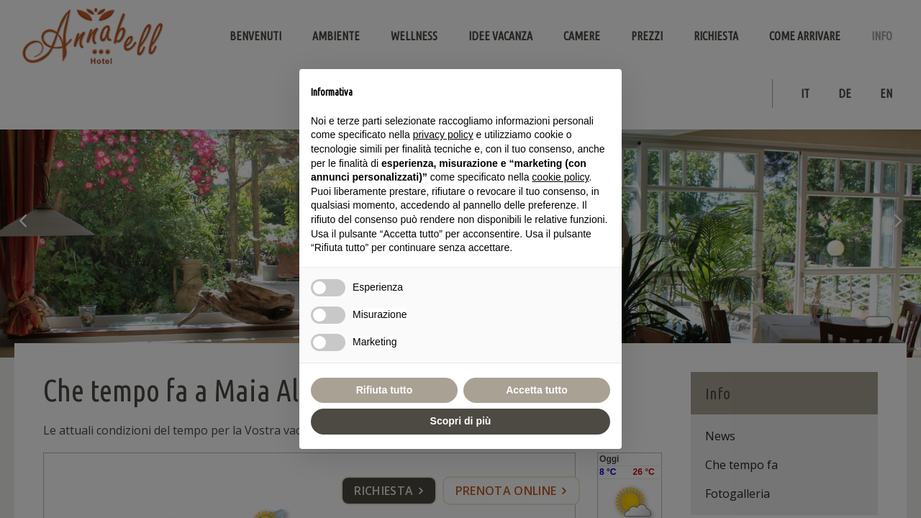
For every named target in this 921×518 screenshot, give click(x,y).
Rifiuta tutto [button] (384, 390)
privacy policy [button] (443, 134)
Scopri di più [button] (460, 421)
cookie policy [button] (560, 177)
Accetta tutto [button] (537, 390)
